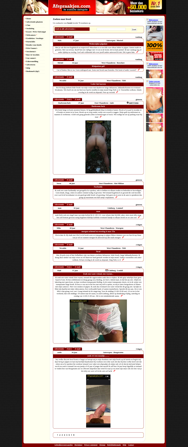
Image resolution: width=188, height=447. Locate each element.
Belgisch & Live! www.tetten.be (154, 84)
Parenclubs (30, 42)
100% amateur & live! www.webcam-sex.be (154, 22)
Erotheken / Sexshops (34, 38)
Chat (27, 25)
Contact (131, 445)
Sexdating (29, 28)
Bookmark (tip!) (32, 71)
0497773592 (133, 103)
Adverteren (30, 65)
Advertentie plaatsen (34, 22)
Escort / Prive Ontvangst (35, 32)
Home (28, 18)
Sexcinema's (30, 51)
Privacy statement (90, 445)
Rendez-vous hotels (33, 45)
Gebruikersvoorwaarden (64, 445)
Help (27, 68)
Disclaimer (78, 445)
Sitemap (102, 445)
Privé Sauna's (31, 48)
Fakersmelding (31, 61)
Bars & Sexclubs (32, 55)
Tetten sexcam (153, 81)
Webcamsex (31, 35)
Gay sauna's (30, 58)
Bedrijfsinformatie (114, 445)
